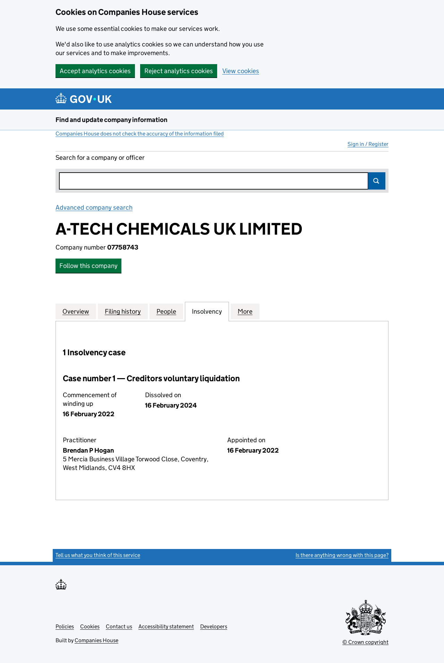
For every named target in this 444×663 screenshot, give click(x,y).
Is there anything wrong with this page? (342, 555)
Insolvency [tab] (207, 311)
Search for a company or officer (100, 158)
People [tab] (166, 311)
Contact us (119, 626)
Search (376, 181)
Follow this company (88, 266)
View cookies (240, 71)
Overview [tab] (75, 311)
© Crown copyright (365, 642)
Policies (65, 626)
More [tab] (245, 311)
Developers (213, 626)
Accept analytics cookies (95, 71)
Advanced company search (94, 207)
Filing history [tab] (123, 311)
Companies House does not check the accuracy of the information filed (140, 133)
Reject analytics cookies (178, 71)
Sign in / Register (368, 144)
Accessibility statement (166, 626)
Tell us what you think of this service (98, 555)
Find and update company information (112, 120)
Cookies (90, 626)
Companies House (96, 640)
